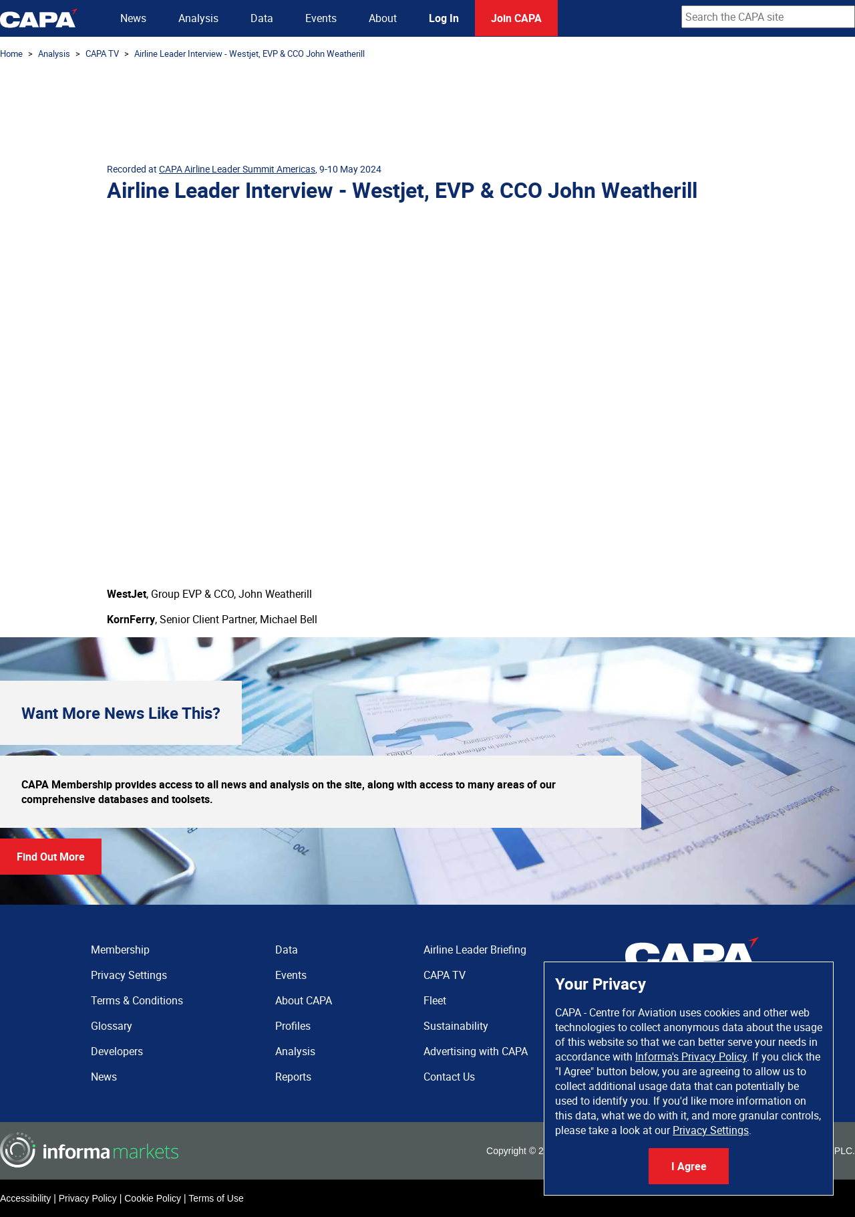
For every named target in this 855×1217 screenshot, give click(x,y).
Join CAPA (516, 18)
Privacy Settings (711, 1130)
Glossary (111, 1025)
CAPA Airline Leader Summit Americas (237, 168)
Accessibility (25, 1198)
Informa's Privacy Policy (691, 1056)
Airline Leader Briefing (474, 949)
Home (11, 53)
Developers (117, 1051)
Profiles (293, 1025)
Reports (293, 1076)
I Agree (689, 1166)
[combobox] (768, 16)
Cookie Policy (152, 1198)
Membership (120, 949)
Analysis (198, 18)
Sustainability (455, 1025)
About (383, 18)
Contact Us (449, 1076)
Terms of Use (215, 1198)
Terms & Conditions (137, 1000)
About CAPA (303, 1000)
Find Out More (51, 856)
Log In (444, 18)
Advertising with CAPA (475, 1051)
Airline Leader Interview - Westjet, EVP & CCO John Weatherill (249, 53)
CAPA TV (102, 53)
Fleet (434, 1000)
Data (261, 18)
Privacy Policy (88, 1198)
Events (321, 18)
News (133, 18)
